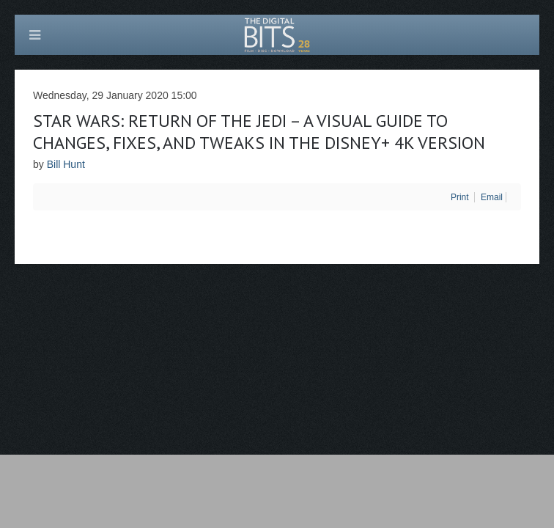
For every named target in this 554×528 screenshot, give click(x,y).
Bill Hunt (66, 164)
